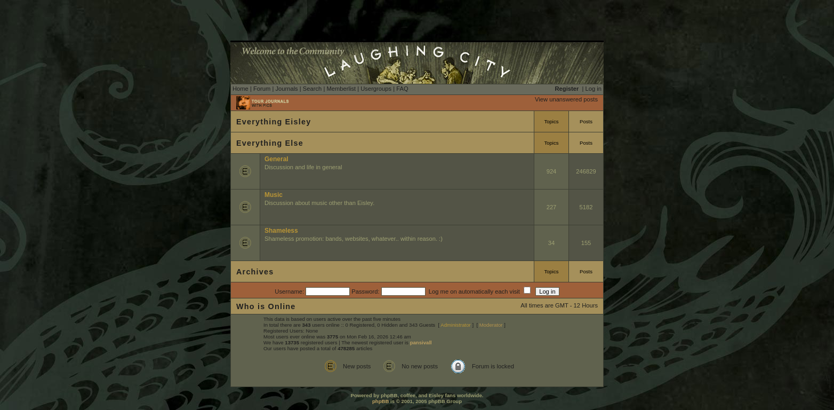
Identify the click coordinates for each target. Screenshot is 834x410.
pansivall (421, 342)
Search (312, 88)
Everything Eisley (273, 121)
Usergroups (375, 88)
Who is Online (266, 306)
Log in (594, 88)
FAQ (402, 88)
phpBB (380, 401)
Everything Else (269, 143)
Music (273, 195)
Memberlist (341, 88)
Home (240, 88)
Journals (286, 88)
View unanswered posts (566, 99)
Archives (255, 271)
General (276, 159)
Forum (261, 88)
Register (567, 88)
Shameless (281, 230)
